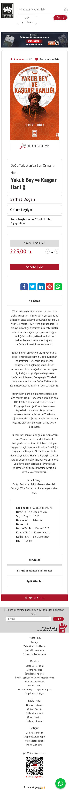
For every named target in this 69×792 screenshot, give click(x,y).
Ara (64, 10)
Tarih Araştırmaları (22, 219)
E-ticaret (29, 787)
